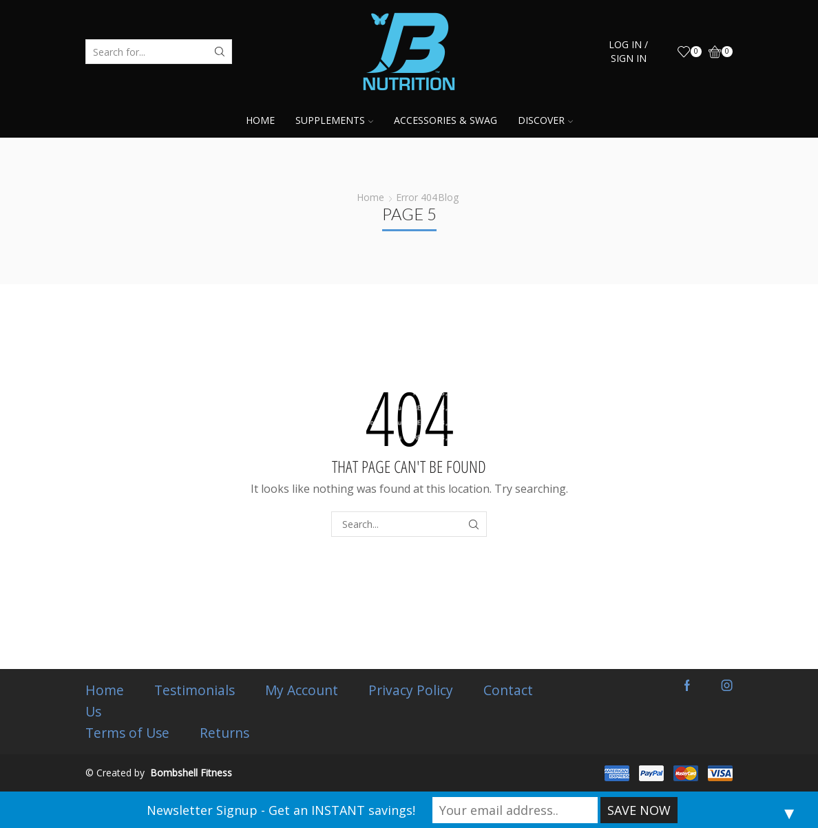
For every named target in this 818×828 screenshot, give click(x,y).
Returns (224, 733)
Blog (448, 197)
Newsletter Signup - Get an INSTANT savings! (281, 810)
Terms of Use (127, 733)
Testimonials (194, 690)
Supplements (334, 120)
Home (260, 120)
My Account (301, 690)
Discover (545, 120)
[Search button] (219, 51)
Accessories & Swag (445, 120)
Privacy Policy (410, 690)
